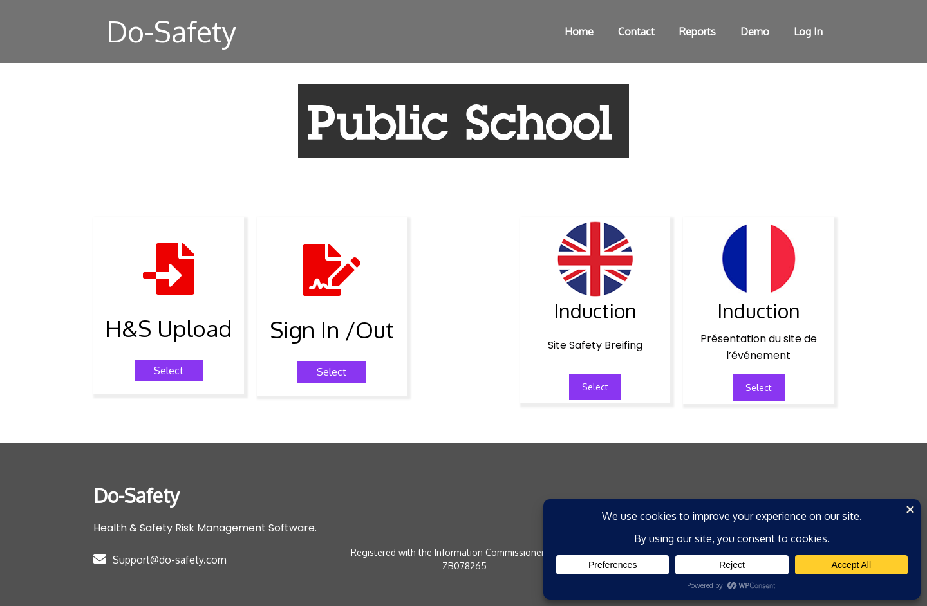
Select (595, 386)
